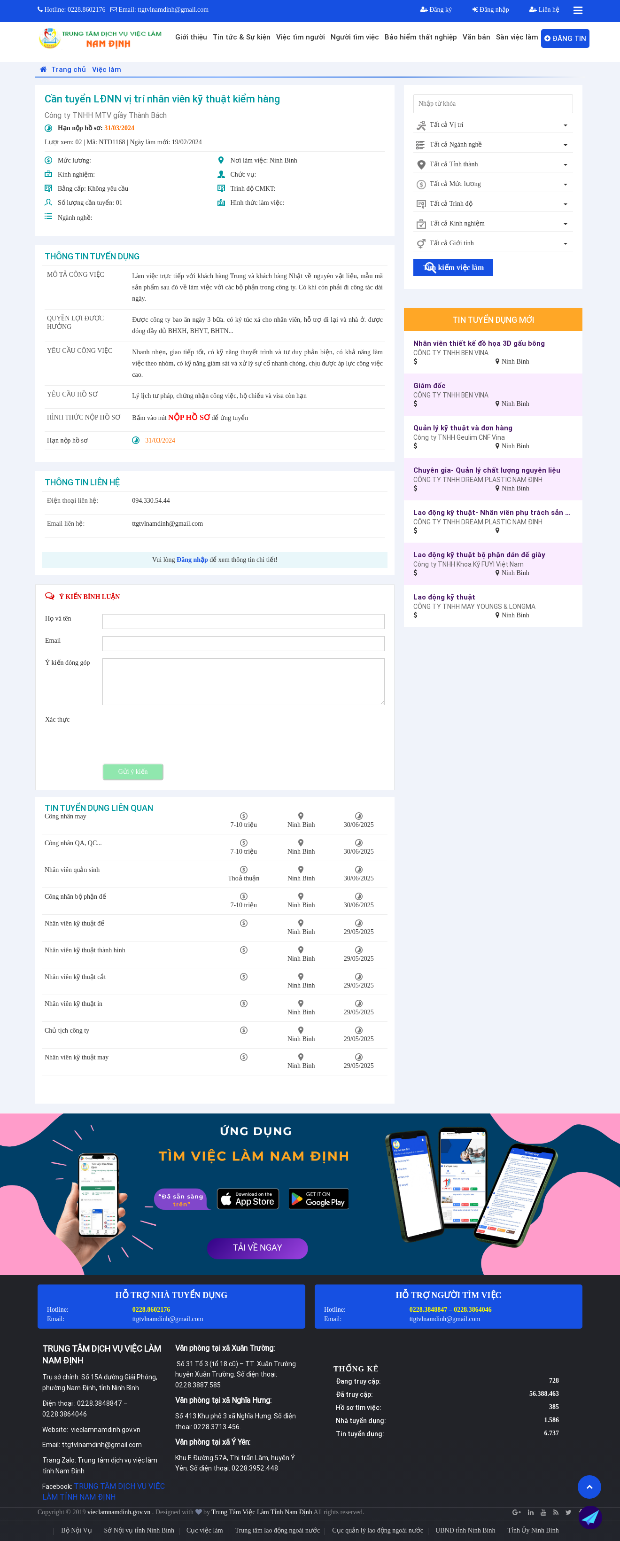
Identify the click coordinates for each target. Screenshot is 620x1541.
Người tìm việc (355, 36)
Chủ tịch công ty (67, 1030)
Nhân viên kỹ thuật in (73, 1003)
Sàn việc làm (517, 36)
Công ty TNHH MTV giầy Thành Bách (106, 115)
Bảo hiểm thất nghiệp (421, 36)
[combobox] (493, 125)
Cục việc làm (204, 1530)
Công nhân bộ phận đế (75, 896)
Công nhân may (65, 816)
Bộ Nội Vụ (76, 1530)
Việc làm (106, 69)
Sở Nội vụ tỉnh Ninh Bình (139, 1530)
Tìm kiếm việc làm (453, 268)
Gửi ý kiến (133, 771)
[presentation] (173, 733)
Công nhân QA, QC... (73, 843)
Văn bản (476, 36)
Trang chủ (62, 69)
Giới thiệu (191, 36)
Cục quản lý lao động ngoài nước (377, 1530)
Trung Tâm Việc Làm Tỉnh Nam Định (261, 1512)
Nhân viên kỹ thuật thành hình (85, 950)
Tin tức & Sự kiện (242, 36)
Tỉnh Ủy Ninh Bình (532, 1530)
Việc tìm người (300, 36)
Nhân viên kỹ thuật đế (74, 923)
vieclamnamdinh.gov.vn (119, 1512)
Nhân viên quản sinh (72, 869)
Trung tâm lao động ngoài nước (277, 1530)
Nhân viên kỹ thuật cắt (75, 977)
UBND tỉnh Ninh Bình (465, 1530)
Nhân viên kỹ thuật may (76, 1057)
